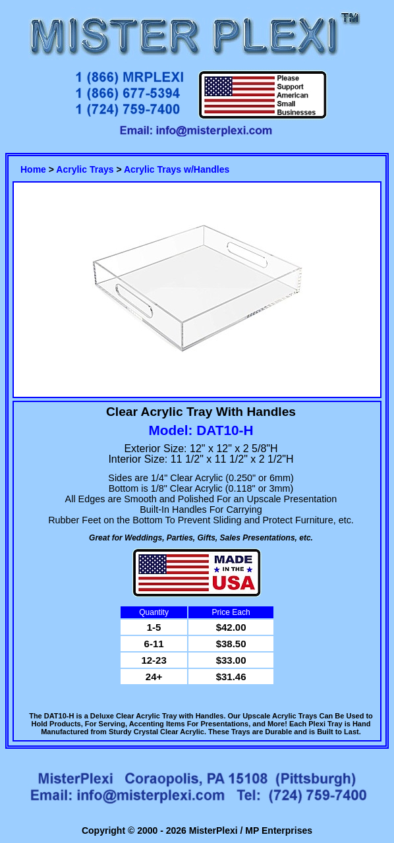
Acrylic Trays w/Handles (176, 169)
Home (33, 169)
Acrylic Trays (84, 169)
